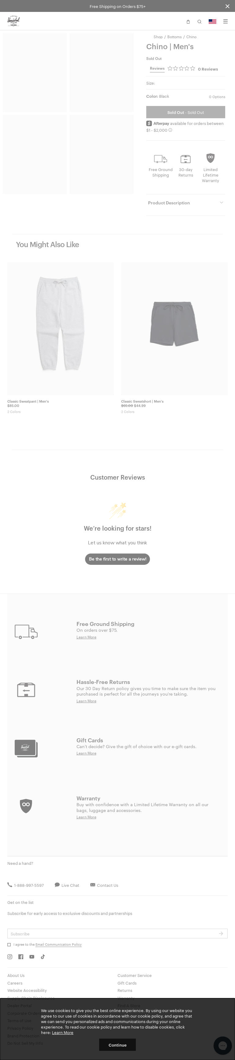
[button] (188, 21)
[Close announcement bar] (227, 6)
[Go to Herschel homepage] (13, 21)
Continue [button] (118, 1044)
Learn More (62, 1032)
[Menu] (225, 21)
